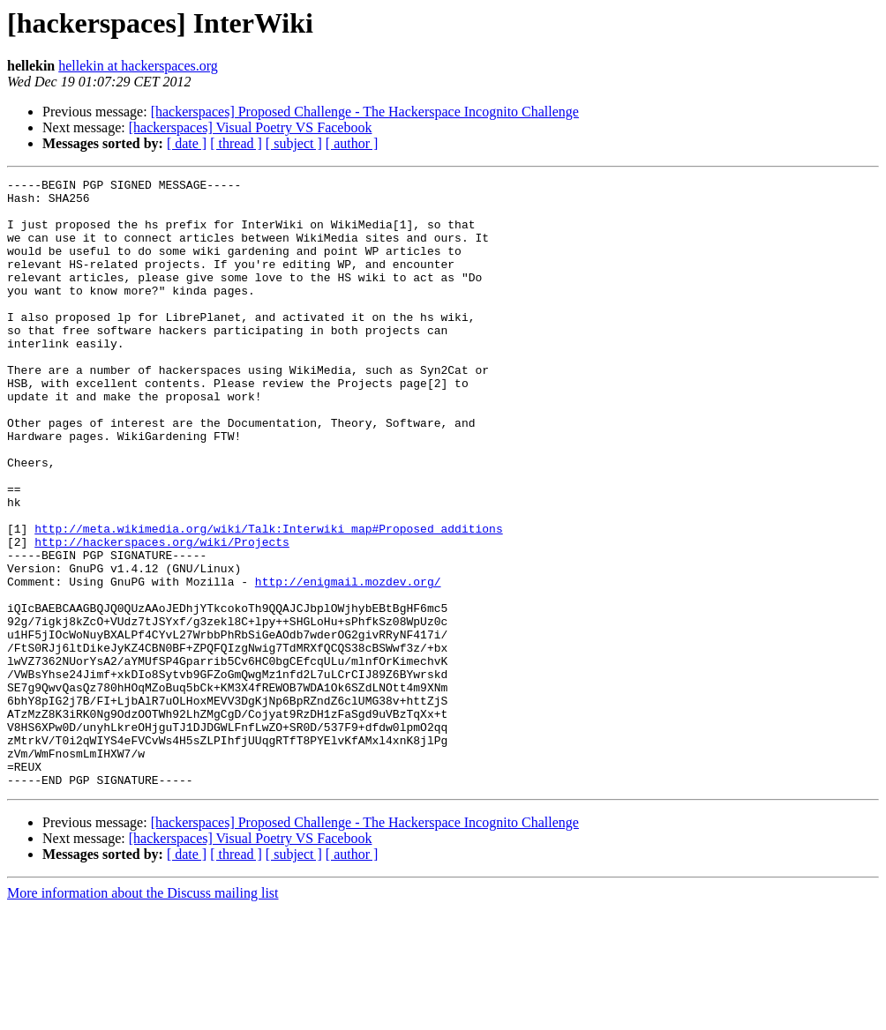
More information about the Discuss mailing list (143, 1014)
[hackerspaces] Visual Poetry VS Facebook (250, 127)
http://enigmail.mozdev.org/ (348, 663)
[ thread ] (236, 143)
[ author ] (352, 143)
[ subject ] (294, 143)
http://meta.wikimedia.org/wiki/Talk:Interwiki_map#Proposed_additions (268, 600)
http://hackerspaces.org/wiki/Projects (161, 615)
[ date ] (186, 143)
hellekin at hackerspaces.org (138, 65)
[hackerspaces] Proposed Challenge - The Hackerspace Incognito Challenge (365, 111)
